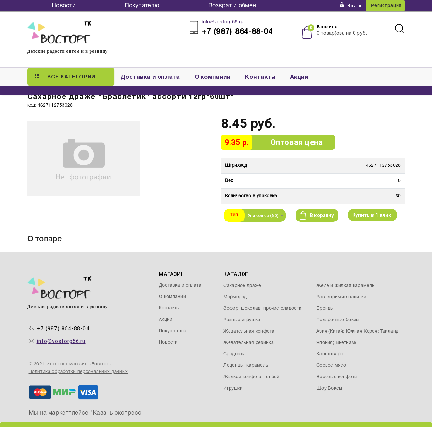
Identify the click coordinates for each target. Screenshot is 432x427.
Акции (299, 77)
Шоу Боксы (329, 388)
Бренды (325, 308)
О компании (213, 77)
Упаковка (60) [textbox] (263, 215)
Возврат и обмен (232, 5)
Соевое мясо (331, 365)
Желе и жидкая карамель (345, 286)
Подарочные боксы (337, 320)
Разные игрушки (241, 320)
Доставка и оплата (150, 77)
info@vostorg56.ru (222, 22)
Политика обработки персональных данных (78, 372)
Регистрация (386, 6)
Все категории (65, 76)
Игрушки (233, 388)
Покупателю (142, 5)
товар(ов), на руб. (342, 33)
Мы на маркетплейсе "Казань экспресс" (86, 413)
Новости (64, 5)
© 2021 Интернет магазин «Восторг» (70, 364)
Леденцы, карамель (245, 365)
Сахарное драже (242, 286)
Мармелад (235, 297)
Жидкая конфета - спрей (251, 377)
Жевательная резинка (248, 343)
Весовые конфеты (336, 377)
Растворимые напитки (341, 297)
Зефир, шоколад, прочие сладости (262, 308)
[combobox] (265, 215)
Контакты (260, 77)
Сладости (234, 354)
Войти (350, 5)
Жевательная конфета (248, 331)
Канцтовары (330, 354)
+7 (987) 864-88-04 (63, 328)
